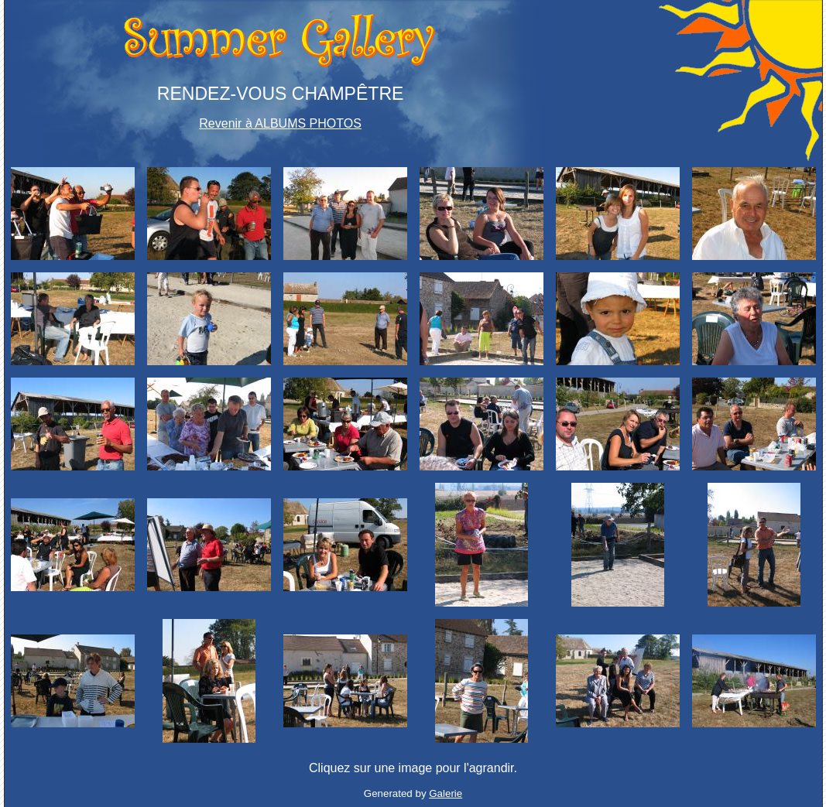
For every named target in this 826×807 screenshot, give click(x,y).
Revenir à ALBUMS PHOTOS (280, 123)
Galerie (445, 793)
